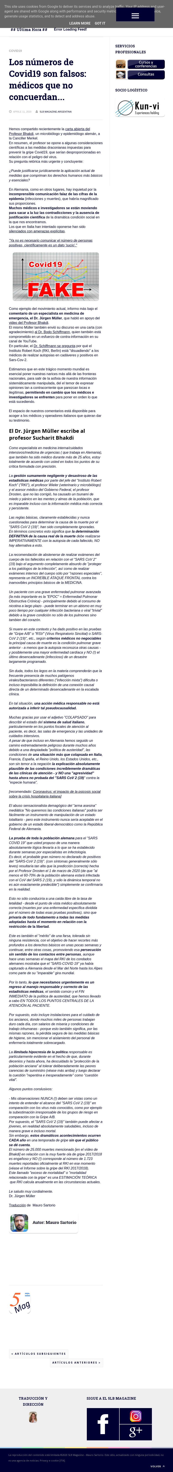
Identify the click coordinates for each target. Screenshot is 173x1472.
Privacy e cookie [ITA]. (52, 1460)
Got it (100, 23)
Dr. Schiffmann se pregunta (54, 346)
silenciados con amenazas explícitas (37, 231)
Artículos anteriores (76, 1362)
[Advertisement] (43, 1264)
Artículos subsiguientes (38, 1354)
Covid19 (15, 51)
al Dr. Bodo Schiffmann (52, 332)
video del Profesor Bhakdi (28, 323)
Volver (158, 1466)
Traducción (17, 1205)
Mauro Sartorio (94, 1455)
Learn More (79, 23)
